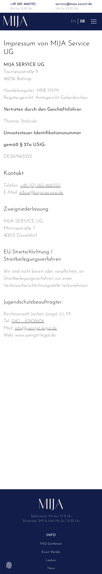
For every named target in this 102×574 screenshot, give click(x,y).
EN (73, 21)
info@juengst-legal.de (36, 328)
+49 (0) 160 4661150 (40, 185)
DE (82, 21)
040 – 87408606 (28, 321)
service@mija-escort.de (73, 4)
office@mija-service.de (41, 192)
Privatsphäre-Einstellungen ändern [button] (9, 565)
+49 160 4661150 (22, 4)
